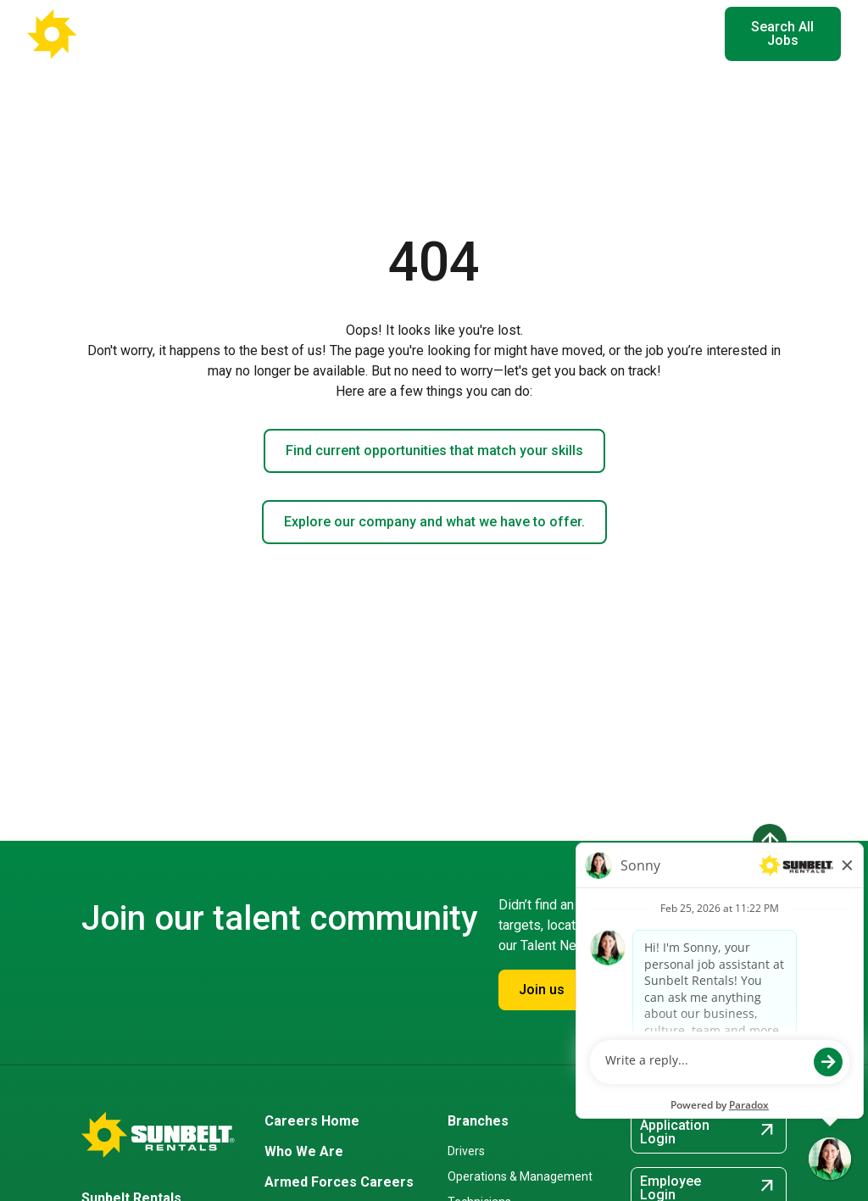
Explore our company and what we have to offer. (434, 522)
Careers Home (311, 1121)
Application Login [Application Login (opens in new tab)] (708, 1132)
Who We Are (303, 1151)
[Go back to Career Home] (110, 34)
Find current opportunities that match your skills (434, 450)
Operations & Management (520, 1176)
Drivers (466, 1151)
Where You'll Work (329, 33)
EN (685, 34)
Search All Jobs (782, 33)
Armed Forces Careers (339, 1182)
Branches (478, 1121)
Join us (542, 989)
